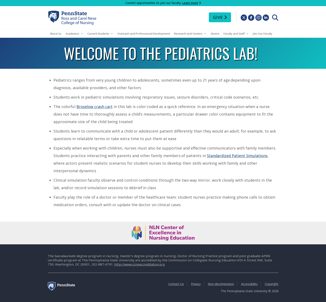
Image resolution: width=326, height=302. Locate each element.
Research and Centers (190, 34)
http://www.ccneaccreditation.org (139, 264)
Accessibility (249, 284)
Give (218, 17)
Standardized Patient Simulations (237, 155)
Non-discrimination (221, 284)
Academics (74, 34)
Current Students (100, 34)
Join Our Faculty (262, 33)
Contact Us (176, 284)
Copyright (271, 284)
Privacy (196, 284)
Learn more (190, 3)
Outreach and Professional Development (143, 33)
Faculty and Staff (236, 34)
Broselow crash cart (95, 106)
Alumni (215, 33)
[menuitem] (275, 17)
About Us (55, 33)
